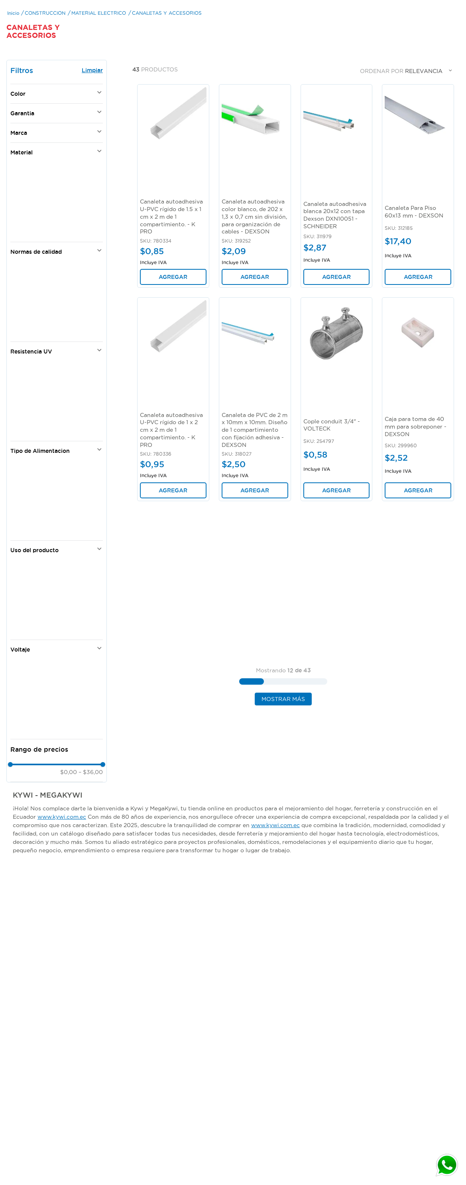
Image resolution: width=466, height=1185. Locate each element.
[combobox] (359, 16)
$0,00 (68, 817)
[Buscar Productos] (395, 16)
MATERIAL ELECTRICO (98, 58)
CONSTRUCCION (45, 58)
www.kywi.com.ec (61, 862)
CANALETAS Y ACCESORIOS (167, 58)
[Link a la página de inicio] (13, 58)
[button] (56, 139)
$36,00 (91, 817)
